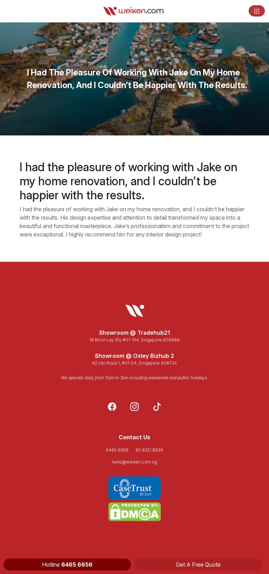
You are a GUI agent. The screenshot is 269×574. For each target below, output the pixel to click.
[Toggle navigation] (257, 10)
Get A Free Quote (198, 564)
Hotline (67, 564)
